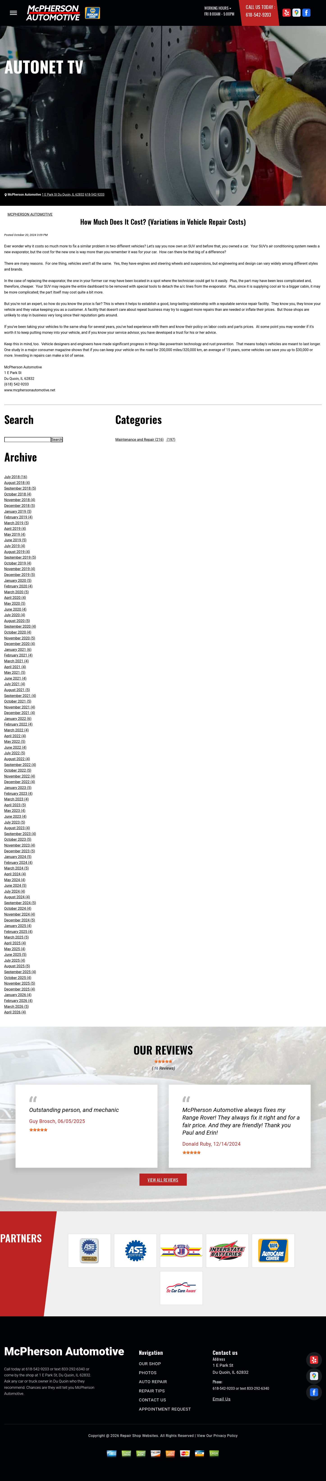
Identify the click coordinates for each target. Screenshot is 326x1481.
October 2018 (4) (17, 494)
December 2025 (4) (19, 989)
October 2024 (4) (17, 908)
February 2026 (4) (18, 1001)
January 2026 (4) (18, 995)
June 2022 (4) (15, 747)
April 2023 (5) (15, 805)
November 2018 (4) (19, 500)
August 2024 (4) (17, 897)
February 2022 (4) (18, 724)
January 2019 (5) (18, 511)
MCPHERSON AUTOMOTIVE (30, 214)
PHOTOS (148, 1372)
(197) (170, 439)
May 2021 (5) (14, 672)
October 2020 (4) (17, 632)
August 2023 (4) (17, 828)
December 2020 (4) (19, 644)
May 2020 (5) (14, 603)
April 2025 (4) (15, 943)
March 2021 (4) (16, 661)
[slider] (163, 1061)
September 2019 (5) (20, 557)
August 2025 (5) (17, 966)
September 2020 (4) (20, 626)
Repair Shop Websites (139, 1436)
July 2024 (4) (14, 891)
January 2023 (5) (18, 788)
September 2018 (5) (20, 488)
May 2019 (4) (14, 534)
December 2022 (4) (19, 782)
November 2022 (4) (19, 776)
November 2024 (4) (19, 914)
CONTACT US (152, 1400)
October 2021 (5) (17, 701)
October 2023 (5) (17, 839)
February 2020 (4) (18, 586)
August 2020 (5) (17, 621)
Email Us (222, 1399)
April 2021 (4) (15, 667)
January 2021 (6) (18, 650)
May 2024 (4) (14, 880)
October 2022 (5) (17, 770)
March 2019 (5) (16, 523)
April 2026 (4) (15, 1012)
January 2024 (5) (18, 857)
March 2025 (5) (16, 937)
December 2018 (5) (19, 506)
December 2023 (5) (19, 851)
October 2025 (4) (17, 978)
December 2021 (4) (19, 713)
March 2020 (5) (16, 592)
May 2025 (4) (14, 949)
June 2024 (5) (15, 885)
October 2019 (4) (17, 563)
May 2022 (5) (14, 741)
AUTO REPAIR (153, 1381)
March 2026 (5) (16, 1006)
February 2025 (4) (18, 932)
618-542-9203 (258, 14)
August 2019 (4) (17, 552)
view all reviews (163, 1179)
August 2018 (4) (17, 483)
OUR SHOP (150, 1363)
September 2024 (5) (20, 903)
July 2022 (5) (14, 753)
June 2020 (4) (15, 609)
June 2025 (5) (15, 954)
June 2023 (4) (15, 816)
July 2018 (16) (15, 477)
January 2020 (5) (18, 580)
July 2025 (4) (14, 960)
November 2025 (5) (19, 983)
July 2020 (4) (14, 615)
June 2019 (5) (15, 540)
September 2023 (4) (20, 834)
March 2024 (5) (16, 868)
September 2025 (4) (20, 972)
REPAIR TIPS (152, 1391)
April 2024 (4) (15, 874)
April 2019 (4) (15, 529)
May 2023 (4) (14, 811)
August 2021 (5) (17, 690)
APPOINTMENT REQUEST (165, 1409)
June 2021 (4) (15, 678)
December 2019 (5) (19, 575)
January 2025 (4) (18, 926)
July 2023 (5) (14, 822)
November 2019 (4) (19, 569)
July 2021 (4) (14, 684)
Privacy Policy (226, 1436)
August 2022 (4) (17, 759)
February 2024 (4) (18, 862)
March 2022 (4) (16, 730)
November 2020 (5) (19, 638)
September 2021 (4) (20, 696)
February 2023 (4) (18, 793)
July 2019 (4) (14, 546)
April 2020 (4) (15, 598)
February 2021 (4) (18, 655)
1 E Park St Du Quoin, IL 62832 (63, 194)
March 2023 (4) (16, 799)
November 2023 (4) (19, 845)
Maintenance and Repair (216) (139, 439)
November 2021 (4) (19, 707)
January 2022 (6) (18, 719)
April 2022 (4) (15, 736)
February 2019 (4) (18, 517)
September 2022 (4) (20, 765)
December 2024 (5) (19, 920)
